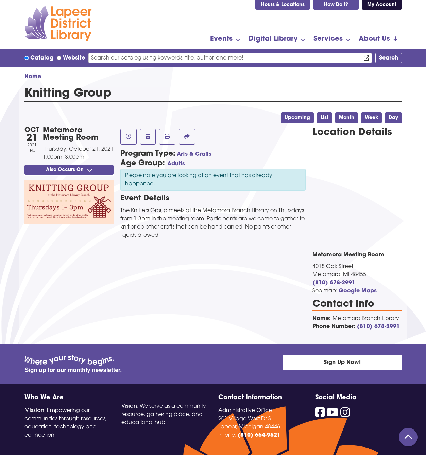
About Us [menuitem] (374, 39)
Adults (176, 164)
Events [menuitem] (221, 39)
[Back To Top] (408, 437)
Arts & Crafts (194, 154)
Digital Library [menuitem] (273, 39)
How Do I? (336, 4)
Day (393, 117)
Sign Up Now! (342, 362)
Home (32, 77)
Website (74, 58)
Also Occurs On (69, 169)
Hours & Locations (283, 4)
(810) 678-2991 (333, 283)
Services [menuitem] (328, 39)
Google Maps (358, 291)
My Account (381, 4)
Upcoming (297, 117)
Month (346, 117)
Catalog (41, 58)
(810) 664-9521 (259, 435)
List (324, 117)
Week (371, 117)
